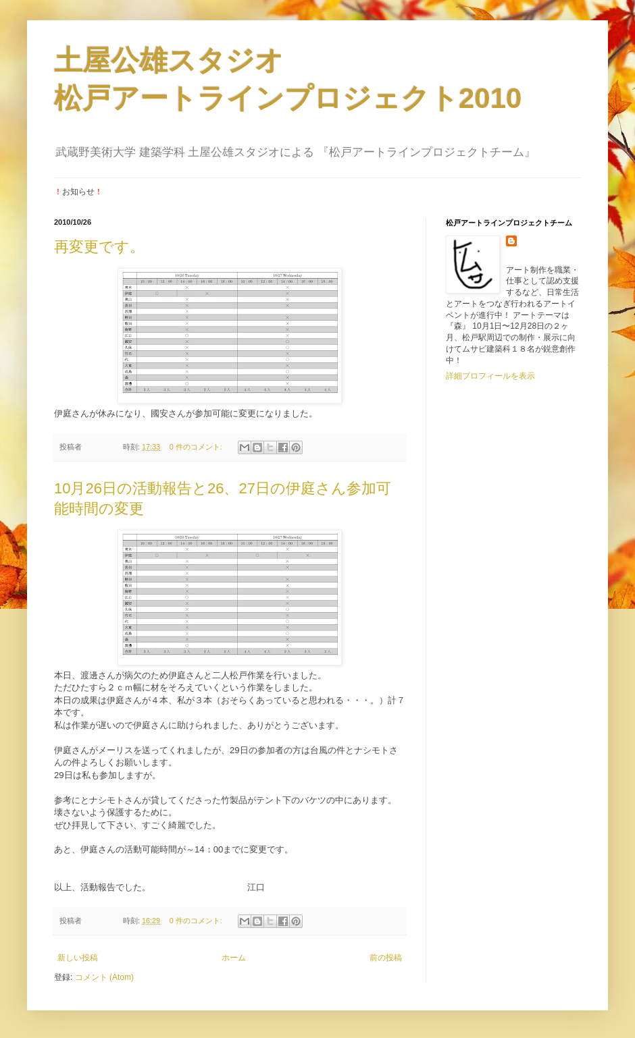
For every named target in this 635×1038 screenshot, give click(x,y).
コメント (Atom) (104, 977)
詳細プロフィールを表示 (490, 376)
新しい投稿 (77, 957)
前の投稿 (386, 957)
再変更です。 (99, 246)
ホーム (234, 957)
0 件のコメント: (197, 447)
